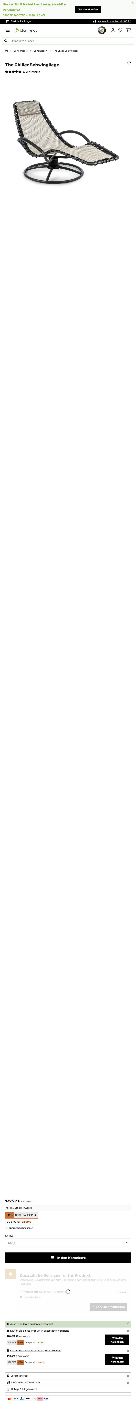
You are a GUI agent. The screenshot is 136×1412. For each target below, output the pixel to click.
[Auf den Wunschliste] (129, 63)
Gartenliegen (40, 50)
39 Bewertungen (31, 71)
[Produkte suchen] (68, 41)
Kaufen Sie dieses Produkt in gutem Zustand (35, 1350)
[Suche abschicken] (5, 41)
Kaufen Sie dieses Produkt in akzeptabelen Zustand (39, 1330)
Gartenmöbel (21, 50)
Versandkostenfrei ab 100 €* (114, 21)
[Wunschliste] (120, 30)
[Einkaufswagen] (128, 30)
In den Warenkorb (68, 1258)
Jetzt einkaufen (88, 9)
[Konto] (113, 30)
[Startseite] (9, 50)
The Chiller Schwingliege (66, 50)
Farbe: (9, 1235)
